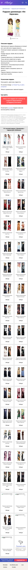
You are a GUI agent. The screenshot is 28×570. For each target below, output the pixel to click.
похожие (10, 108)
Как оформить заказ (14, 564)
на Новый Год (15, 85)
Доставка (14, 567)
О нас (22, 564)
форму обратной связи (21, 117)
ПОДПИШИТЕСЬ (21, 560)
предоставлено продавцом (13, 114)
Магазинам (5, 564)
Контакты (5, 567)
